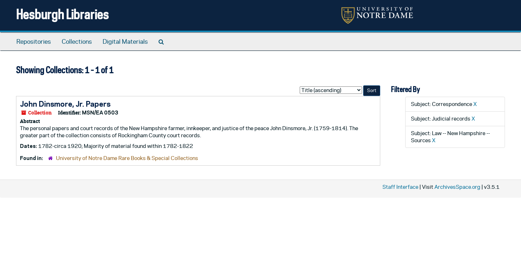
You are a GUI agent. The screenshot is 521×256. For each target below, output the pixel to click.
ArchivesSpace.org (457, 187)
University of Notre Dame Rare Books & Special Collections (127, 158)
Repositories (33, 41)
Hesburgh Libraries (62, 14)
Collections (77, 41)
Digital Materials (125, 41)
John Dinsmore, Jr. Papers (65, 104)
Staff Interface (400, 187)
